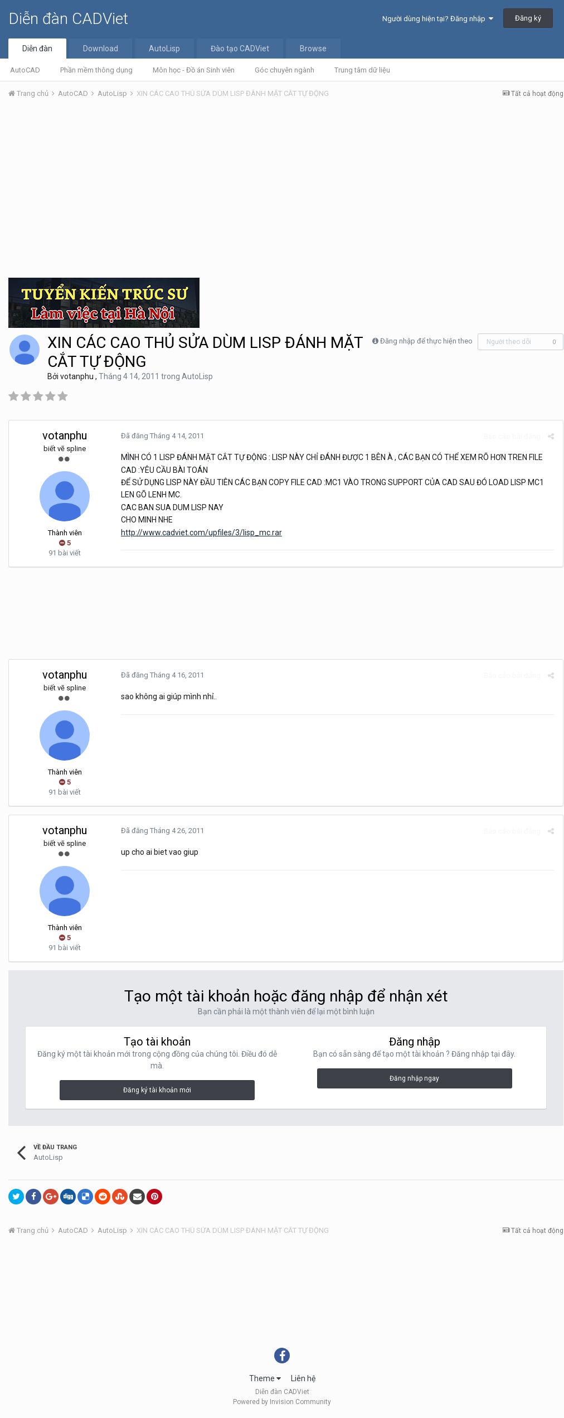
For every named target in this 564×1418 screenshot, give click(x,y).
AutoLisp (164, 48)
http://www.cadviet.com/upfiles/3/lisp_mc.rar (200, 532)
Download (100, 48)
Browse (313, 48)
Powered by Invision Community (282, 1402)
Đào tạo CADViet (240, 48)
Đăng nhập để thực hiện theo (426, 341)
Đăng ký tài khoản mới (157, 1090)
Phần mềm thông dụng (96, 70)
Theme (265, 1378)
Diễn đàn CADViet (68, 18)
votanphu (77, 376)
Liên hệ (303, 1378)
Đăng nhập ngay (414, 1078)
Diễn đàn (37, 48)
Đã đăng (161, 436)
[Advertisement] (285, 191)
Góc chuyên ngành (284, 70)
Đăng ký (528, 18)
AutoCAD (25, 70)
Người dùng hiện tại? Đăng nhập (437, 18)
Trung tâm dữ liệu (362, 70)
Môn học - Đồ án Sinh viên (194, 70)
